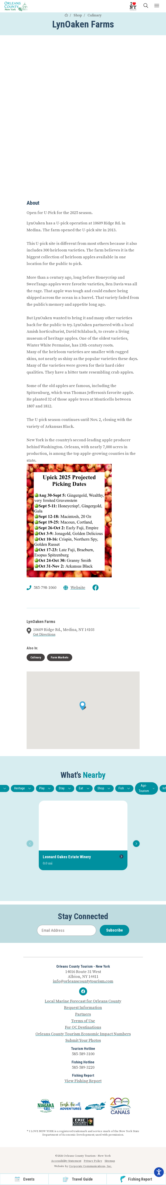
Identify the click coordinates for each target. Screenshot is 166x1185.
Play (45, 788)
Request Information (83, 1007)
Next (135, 843)
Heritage (22, 788)
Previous (29, 843)
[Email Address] (66, 930)
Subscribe (114, 930)
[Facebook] (83, 991)
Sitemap (110, 1161)
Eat (84, 788)
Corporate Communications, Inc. (90, 1166)
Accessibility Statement (66, 1161)
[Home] (66, 15)
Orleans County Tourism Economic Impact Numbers (83, 1034)
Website (77, 588)
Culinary (95, 15)
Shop (78, 15)
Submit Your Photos (83, 1040)
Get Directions (44, 634)
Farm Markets (59, 657)
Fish (124, 788)
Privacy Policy (93, 1161)
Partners (83, 1014)
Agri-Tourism (147, 788)
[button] (83, 705)
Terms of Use (83, 1021)
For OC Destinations (83, 1027)
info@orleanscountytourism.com (83, 981)
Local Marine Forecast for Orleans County (83, 1001)
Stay (65, 788)
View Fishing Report (83, 1081)
